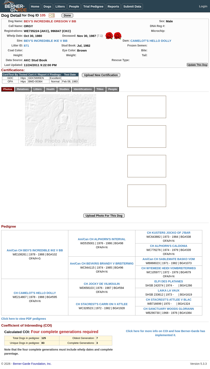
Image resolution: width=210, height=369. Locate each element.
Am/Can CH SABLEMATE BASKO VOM (169, 259)
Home (35, 6)
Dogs (47, 6)
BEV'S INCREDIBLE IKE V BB (45, 40)
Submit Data (132, 6)
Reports (113, 6)
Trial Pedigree (93, 6)
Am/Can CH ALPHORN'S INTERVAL (102, 239)
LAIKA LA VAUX (169, 290)
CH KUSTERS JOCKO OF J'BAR (168, 232)
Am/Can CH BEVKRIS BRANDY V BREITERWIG (102, 263)
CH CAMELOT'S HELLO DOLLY (35, 293)
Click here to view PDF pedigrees (23, 318)
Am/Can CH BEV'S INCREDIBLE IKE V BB (35, 250)
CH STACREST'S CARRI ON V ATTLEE (101, 304)
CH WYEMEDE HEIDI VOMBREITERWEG (168, 268)
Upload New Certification (101, 75)
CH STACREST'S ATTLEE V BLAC (169, 299)
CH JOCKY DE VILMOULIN (102, 283)
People (74, 6)
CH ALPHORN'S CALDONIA (168, 245)
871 (26, 45)
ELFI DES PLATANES (169, 281)
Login (203, 6)
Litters (60, 6)
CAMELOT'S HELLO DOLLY (150, 40)
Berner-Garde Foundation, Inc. (32, 363)
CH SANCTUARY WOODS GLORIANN (169, 308)
